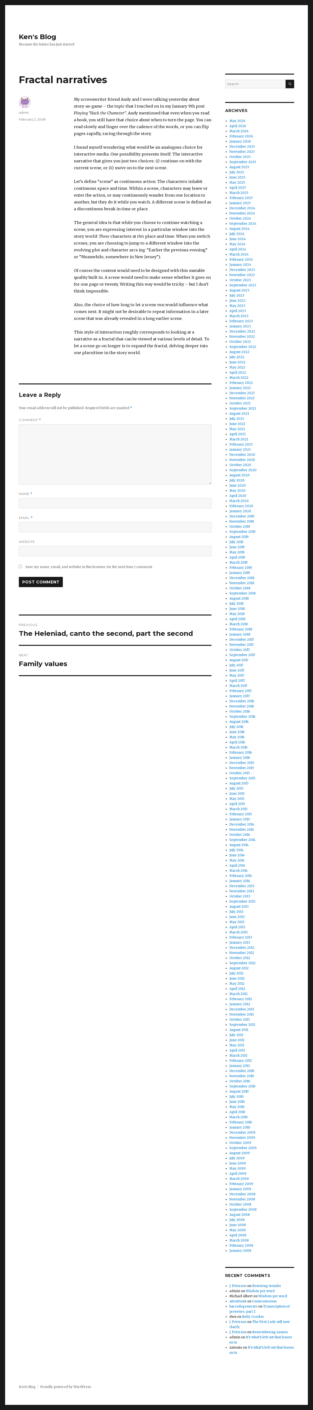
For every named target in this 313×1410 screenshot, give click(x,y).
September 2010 (242, 1086)
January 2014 (239, 881)
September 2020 (243, 470)
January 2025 (240, 203)
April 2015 (237, 804)
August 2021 (239, 414)
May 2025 (237, 182)
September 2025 (242, 162)
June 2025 (237, 177)
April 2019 (237, 557)
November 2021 (241, 398)
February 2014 (240, 876)
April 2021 (237, 434)
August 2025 (239, 167)
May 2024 (237, 244)
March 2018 (238, 624)
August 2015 (238, 783)
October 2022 (240, 342)
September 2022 (242, 347)
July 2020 (237, 480)
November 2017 (241, 645)
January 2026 (240, 141)
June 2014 (237, 855)
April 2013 (237, 927)
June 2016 (237, 732)
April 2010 (237, 1112)
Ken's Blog (37, 37)
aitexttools (237, 1301)
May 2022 (237, 367)
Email (26, 518)
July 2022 (236, 357)
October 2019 (239, 527)
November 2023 (242, 275)
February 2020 (241, 506)
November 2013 (241, 891)
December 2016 (241, 701)
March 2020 (239, 501)
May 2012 (237, 984)
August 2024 (239, 229)
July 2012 (236, 973)
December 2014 (241, 824)
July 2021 (236, 419)
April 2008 (237, 1235)
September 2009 (243, 1148)
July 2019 (236, 542)
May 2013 (237, 922)
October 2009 (240, 1143)
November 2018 (241, 583)
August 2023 (239, 290)
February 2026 (241, 136)
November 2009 (242, 1138)
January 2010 (239, 1127)
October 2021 (239, 403)
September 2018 (242, 593)
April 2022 (237, 372)
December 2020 (242, 455)
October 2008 (240, 1204)
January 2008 (240, 1251)
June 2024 (237, 239)
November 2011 (241, 1014)
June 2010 (237, 1102)
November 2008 (242, 1199)
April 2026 (237, 126)
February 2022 (241, 383)
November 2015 (241, 768)
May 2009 (237, 1168)
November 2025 (242, 152)
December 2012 (241, 948)
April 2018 (237, 619)
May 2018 (237, 614)
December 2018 (241, 578)
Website (27, 542)
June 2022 (237, 362)
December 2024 (242, 208)
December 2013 (241, 886)
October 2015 (239, 773)
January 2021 (239, 450)
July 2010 (236, 1097)
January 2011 (239, 1066)
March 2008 (239, 1240)
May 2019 (236, 552)
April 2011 (237, 1050)
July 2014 (236, 850)
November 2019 (241, 521)
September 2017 (242, 655)
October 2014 (239, 835)
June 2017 (236, 670)
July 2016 (236, 727)
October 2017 (239, 650)
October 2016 (239, 711)
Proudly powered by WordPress (65, 1387)
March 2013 (238, 932)
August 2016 (238, 722)
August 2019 (238, 537)
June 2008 (237, 1225)
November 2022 (242, 337)
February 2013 (240, 937)
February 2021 (240, 444)
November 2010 (241, 1076)
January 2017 (239, 696)
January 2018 (239, 634)
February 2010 (240, 1122)
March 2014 (238, 871)
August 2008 (239, 1215)
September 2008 (243, 1210)
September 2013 (242, 901)
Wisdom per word (260, 1291)
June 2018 (237, 609)
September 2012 (242, 963)
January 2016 (239, 758)
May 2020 (237, 491)
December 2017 (241, 640)
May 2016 (236, 737)
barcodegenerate (243, 1306)
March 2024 (239, 254)
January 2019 (239, 573)
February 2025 (241, 198)
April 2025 (237, 188)
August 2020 (239, 475)
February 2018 (240, 629)
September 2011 (242, 1025)
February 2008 (241, 1245)
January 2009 (240, 1189)
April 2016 (237, 742)
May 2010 (237, 1107)
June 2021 (237, 424)
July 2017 (236, 665)
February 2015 (240, 814)
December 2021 (242, 393)
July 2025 (236, 172)
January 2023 (240, 326)
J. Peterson (237, 1286)
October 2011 (239, 1020)
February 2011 (240, 1061)
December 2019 (241, 516)
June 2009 (237, 1163)
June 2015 (237, 794)
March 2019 (238, 562)
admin (24, 112)
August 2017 (238, 660)
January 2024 (240, 265)
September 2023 (242, 285)
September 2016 (242, 717)
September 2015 (242, 778)
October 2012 (239, 958)
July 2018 (236, 604)
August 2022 (239, 352)
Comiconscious (264, 1301)
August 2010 (239, 1091)
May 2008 (237, 1230)
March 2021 (238, 439)
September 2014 (242, 840)
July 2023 (236, 295)
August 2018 (239, 598)
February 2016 (240, 752)
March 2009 (239, 1179)
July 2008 (237, 1220)
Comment (30, 420)
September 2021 (242, 408)
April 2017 (237, 681)
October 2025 (240, 157)
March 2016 (238, 747)
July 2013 (236, 912)
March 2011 (238, 1055)
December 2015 (241, 763)
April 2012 (237, 989)
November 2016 (241, 706)
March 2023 (238, 316)
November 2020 (242, 460)
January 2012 (239, 1004)
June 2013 (237, 917)
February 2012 (240, 999)
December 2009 (242, 1132)
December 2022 (242, 331)
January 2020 (240, 511)
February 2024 (241, 259)
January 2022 (240, 388)
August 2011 (238, 1030)
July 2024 (237, 234)
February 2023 (241, 321)
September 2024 (243, 224)
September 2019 (242, 532)
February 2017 (240, 691)
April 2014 (237, 865)
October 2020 (240, 465)
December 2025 (242, 147)
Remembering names (270, 1332)
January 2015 (239, 819)
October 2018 (239, 588)
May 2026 (237, 121)
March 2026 (238, 131)
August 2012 (239, 968)
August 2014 (239, 845)
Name (26, 494)
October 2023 (240, 280)
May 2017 (236, 675)
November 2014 (241, 830)
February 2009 (241, 1184)
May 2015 (236, 799)
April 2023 (237, 311)
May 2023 (237, 306)
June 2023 (237, 301)
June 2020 (237, 485)
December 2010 (241, 1071)
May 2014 (237, 860)
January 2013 (239, 942)
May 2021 (237, 429)
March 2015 (238, 809)
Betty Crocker (253, 1317)
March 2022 (238, 378)
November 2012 (241, 953)
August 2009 (239, 1153)
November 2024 (242, 213)
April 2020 (237, 496)
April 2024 (237, 249)
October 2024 (240, 218)
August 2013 (239, 907)
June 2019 (237, 547)
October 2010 (239, 1081)
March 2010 (238, 1117)
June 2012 (237, 978)
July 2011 (236, 1035)
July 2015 (236, 788)
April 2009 (237, 1174)
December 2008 (242, 1194)
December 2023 (242, 270)
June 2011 (236, 1040)
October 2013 (239, 896)
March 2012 (238, 994)
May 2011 (236, 1045)
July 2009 (237, 1158)
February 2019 (240, 568)
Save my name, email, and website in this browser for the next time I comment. (89, 567)
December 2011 (241, 1009)
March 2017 (238, 686)
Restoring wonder (266, 1286)
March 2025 (238, 193)
